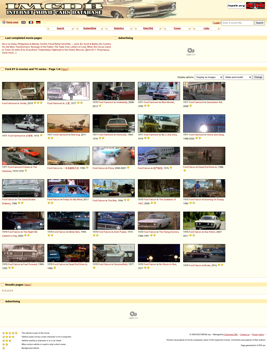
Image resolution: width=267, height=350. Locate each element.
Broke (207, 265)
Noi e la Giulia (9, 43)
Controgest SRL (231, 334)
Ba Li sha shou (169, 134)
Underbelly (121, 102)
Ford (4, 103)
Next (64, 69)
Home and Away (215, 134)
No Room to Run (167, 264)
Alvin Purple (120, 231)
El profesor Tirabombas (38, 49)
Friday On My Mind (72, 199)
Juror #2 (78, 43)
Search (60, 28)
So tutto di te (18, 49)
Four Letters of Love (75, 46)
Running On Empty (214, 199)
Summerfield (120, 264)
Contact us (244, 334)
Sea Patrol (209, 231)
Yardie (23, 103)
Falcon (56, 168)
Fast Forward (30, 264)
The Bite (112, 200)
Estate (26, 167)
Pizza (111, 168)
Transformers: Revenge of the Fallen (34, 46)
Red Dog (75, 134)
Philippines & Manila (28, 43)
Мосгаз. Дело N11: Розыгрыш (92, 49)
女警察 (29, 135)
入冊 (67, 103)
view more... (9, 52)
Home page (12, 22)
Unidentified (89, 28)
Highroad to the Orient (63, 49)
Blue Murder (168, 102)
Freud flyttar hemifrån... (60, 43)
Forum (177, 28)
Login (217, 22)
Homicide (121, 134)
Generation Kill (214, 102)
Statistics (119, 28)
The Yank (59, 46)
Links (206, 28)
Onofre (43, 43)
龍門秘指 (157, 168)
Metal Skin (74, 231)
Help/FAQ (148, 28)
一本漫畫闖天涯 (71, 168)
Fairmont (12, 103)
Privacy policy (258, 334)
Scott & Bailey (91, 43)
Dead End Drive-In (208, 167)
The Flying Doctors (169, 231)
